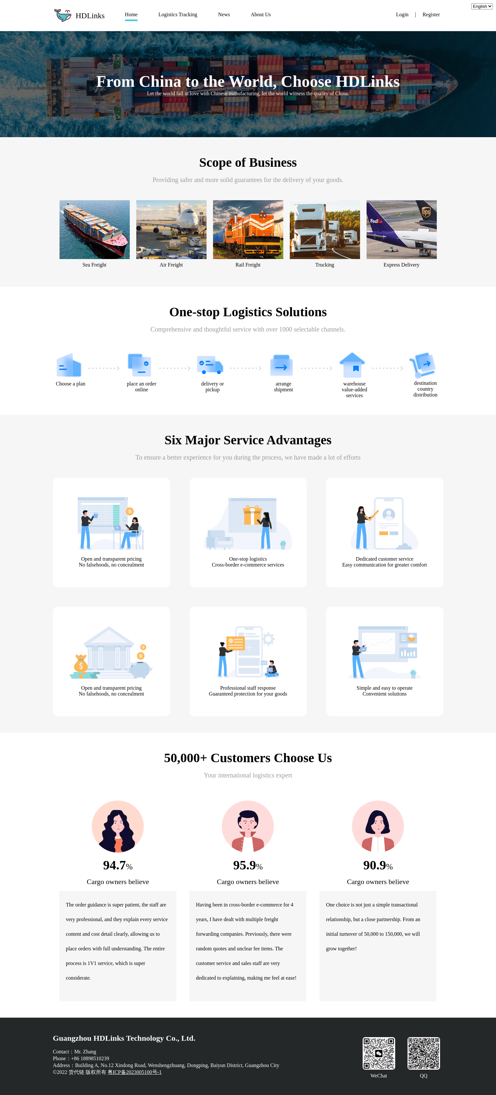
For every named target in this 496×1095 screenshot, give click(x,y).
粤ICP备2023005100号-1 (135, 1072)
